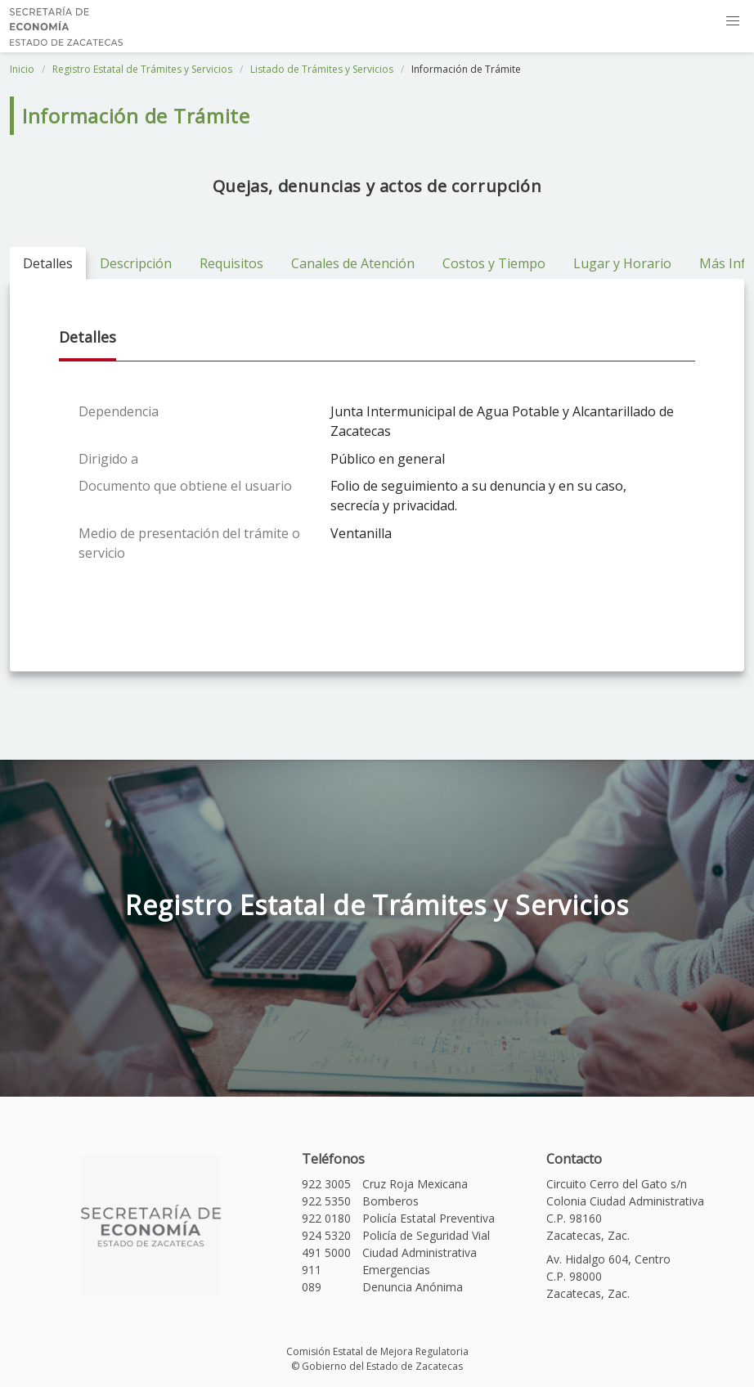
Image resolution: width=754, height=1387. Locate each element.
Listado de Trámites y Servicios (321, 69)
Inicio (22, 69)
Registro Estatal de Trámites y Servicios (142, 69)
